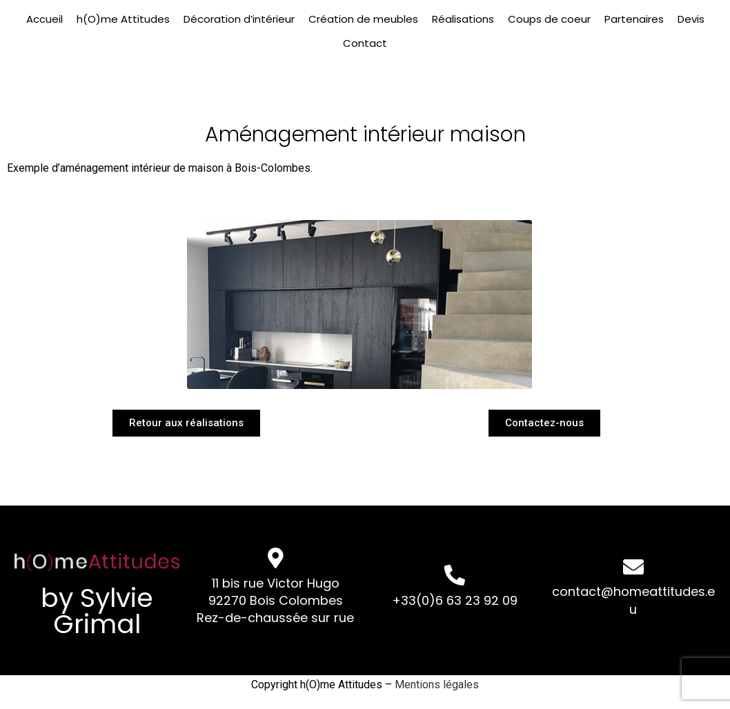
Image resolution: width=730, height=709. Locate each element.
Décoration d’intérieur (239, 19)
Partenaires (634, 19)
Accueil (44, 19)
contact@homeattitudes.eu (633, 600)
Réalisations (463, 19)
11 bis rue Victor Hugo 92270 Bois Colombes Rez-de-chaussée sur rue (275, 600)
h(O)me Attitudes (123, 19)
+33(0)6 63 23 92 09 (454, 600)
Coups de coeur (549, 19)
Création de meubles (363, 19)
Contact (365, 43)
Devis (691, 19)
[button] (186, 422)
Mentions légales (437, 684)
